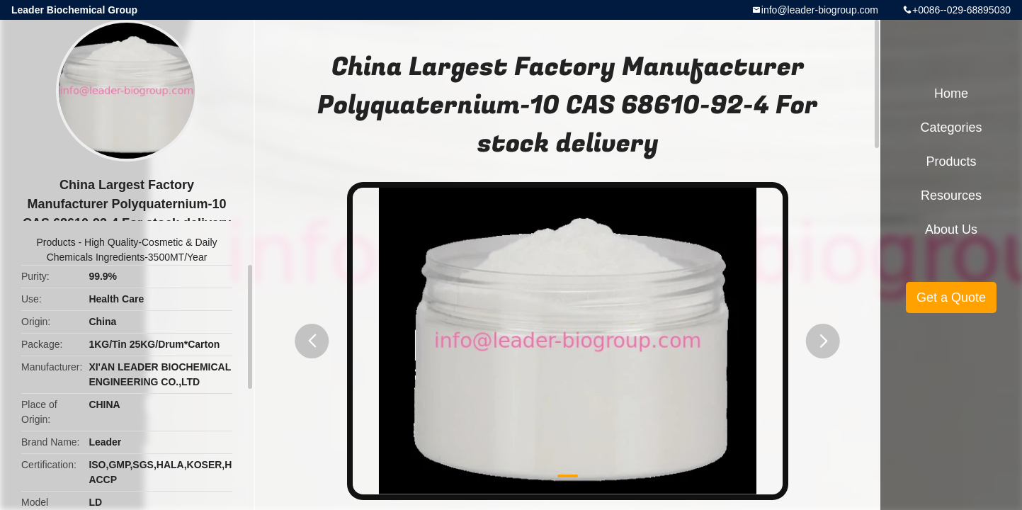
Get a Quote (951, 297)
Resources (951, 195)
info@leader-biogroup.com (819, 10)
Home (951, 93)
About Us (951, 229)
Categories (951, 127)
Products (55, 242)
